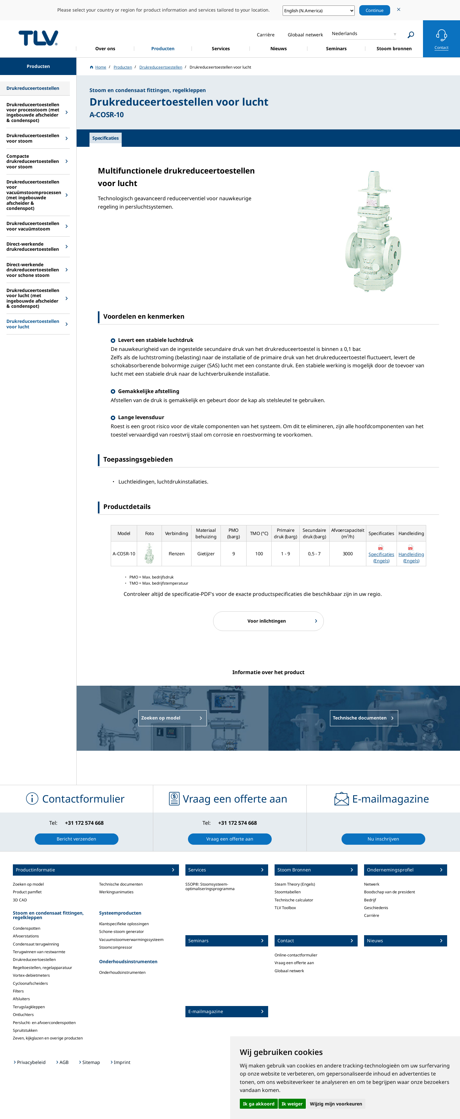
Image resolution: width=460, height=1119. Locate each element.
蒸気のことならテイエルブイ (38, 38)
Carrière (371, 915)
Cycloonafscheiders (30, 983)
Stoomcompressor (115, 947)
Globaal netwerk (289, 970)
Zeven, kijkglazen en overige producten (48, 1038)
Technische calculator (294, 900)
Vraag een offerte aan (294, 962)
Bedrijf (370, 900)
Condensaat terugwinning (36, 944)
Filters (18, 991)
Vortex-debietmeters (31, 975)
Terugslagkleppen (29, 1007)
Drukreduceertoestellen (34, 959)
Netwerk (371, 884)
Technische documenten (121, 884)
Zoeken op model (28, 884)
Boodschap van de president (389, 892)
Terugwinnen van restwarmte (39, 951)
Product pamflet (27, 892)
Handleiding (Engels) (411, 557)
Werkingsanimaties (116, 892)
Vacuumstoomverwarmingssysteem (131, 939)
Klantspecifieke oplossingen (124, 923)
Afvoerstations (26, 936)
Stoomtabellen (288, 892)
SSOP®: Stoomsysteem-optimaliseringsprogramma (210, 886)
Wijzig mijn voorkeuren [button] (336, 1104)
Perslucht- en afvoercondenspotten (44, 1022)
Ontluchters (23, 1014)
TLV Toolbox (285, 907)
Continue (375, 10)
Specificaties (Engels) (381, 557)
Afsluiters (21, 998)
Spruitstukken (25, 1030)
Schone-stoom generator (121, 931)
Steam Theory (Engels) (295, 884)
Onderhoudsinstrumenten (122, 972)
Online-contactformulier (296, 955)
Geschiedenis (376, 907)
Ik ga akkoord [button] (259, 1104)
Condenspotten (26, 928)
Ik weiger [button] (292, 1104)
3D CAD (20, 900)
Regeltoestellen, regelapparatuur (42, 967)
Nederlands (344, 33)
